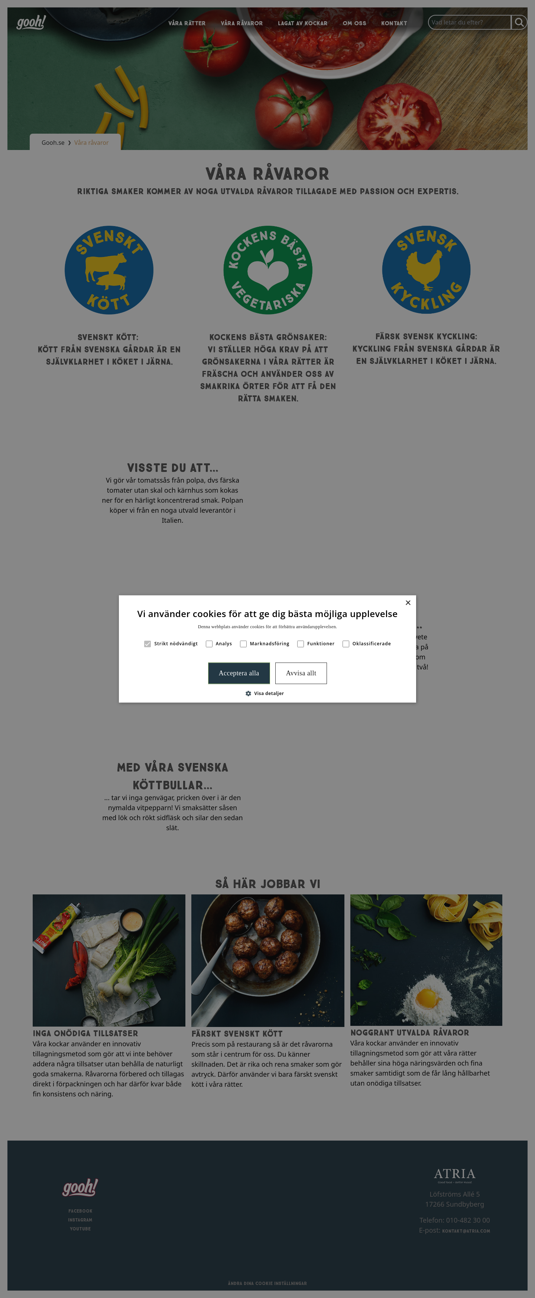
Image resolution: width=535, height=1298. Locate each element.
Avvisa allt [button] (301, 673)
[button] (267, 693)
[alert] (267, 649)
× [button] (408, 603)
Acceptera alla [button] (239, 673)
